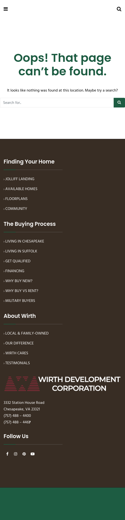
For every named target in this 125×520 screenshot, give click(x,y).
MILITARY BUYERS (20, 301)
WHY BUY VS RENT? (21, 291)
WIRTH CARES (16, 353)
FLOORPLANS (16, 199)
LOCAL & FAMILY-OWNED (27, 333)
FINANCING (14, 271)
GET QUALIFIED (17, 261)
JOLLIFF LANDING (19, 179)
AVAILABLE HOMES (21, 189)
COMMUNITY (16, 209)
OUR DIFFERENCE (19, 343)
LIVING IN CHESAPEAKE (24, 241)
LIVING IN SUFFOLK (21, 251)
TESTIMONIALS (17, 363)
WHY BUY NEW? (19, 281)
